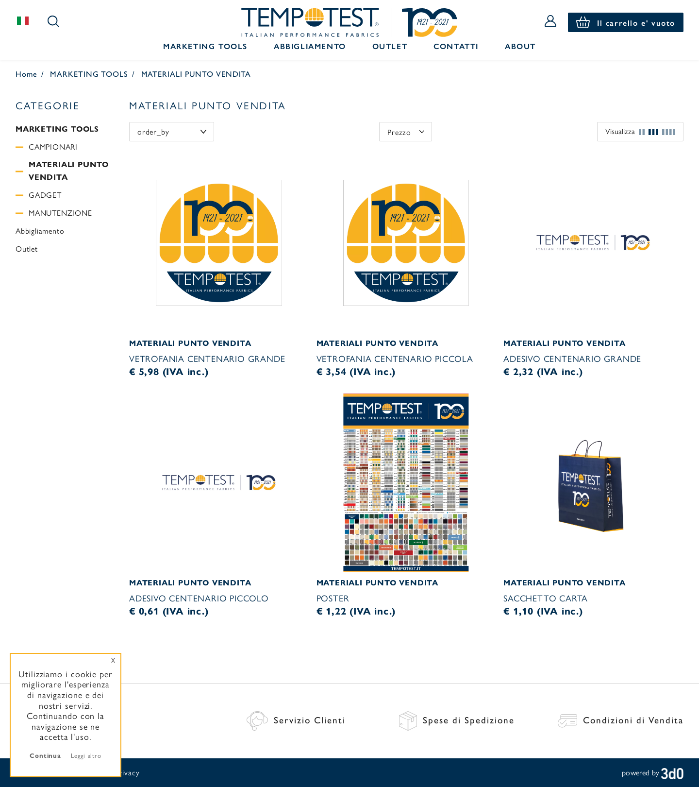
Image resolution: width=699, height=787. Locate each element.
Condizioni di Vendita (620, 719)
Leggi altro (86, 755)
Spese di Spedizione (457, 719)
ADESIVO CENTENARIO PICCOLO (199, 598)
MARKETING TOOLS (89, 73)
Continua (45, 755)
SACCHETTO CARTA (545, 598)
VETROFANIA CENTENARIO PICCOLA (394, 358)
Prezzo (399, 131)
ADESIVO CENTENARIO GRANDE (572, 358)
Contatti (456, 45)
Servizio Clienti (296, 719)
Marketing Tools (205, 45)
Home (26, 73)
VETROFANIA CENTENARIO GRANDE (207, 358)
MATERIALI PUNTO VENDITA (196, 73)
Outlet (390, 45)
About (520, 45)
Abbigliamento (310, 45)
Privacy (127, 772)
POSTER (333, 598)
